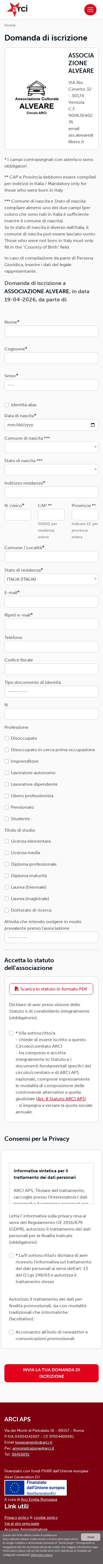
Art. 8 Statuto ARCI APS (61, 1098)
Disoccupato (24, 738)
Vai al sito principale (21, 1523)
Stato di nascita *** (23, 460)
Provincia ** (84, 505)
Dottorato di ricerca (31, 910)
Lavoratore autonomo (33, 772)
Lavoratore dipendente (34, 784)
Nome (10, 322)
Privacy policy (16, 1517)
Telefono (13, 637)
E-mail (10, 592)
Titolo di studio (19, 830)
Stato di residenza (22, 570)
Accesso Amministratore (26, 1529)
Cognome (14, 349)
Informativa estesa (41, 1554)
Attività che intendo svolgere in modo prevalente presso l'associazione (42, 925)
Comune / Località (23, 547)
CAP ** (45, 505)
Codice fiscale (18, 660)
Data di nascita (19, 415)
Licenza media (25, 852)
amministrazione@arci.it (33, 1448)
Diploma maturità (29, 875)
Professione (16, 727)
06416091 (20, 1454)
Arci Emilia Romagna (39, 1499)
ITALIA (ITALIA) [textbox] (21, 579)
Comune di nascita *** (27, 438)
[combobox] (51, 447)
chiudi (90, 1537)
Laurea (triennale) (28, 887)
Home (10, 25)
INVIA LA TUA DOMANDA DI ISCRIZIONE (51, 1373)
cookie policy (46, 1517)
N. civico (13, 505)
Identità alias (24, 404)
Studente (20, 818)
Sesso (10, 375)
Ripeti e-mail (17, 615)
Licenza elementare (31, 841)
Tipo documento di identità (32, 682)
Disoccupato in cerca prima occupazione (53, 749)
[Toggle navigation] (90, 10)
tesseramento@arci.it (33, 1442)
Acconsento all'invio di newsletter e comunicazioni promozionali (52, 1335)
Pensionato (22, 807)
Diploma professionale (34, 864)
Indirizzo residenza (23, 483)
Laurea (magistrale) (30, 898)
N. (6, 704)
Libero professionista (32, 795)
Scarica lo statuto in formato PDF (51, 989)
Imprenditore (24, 761)
